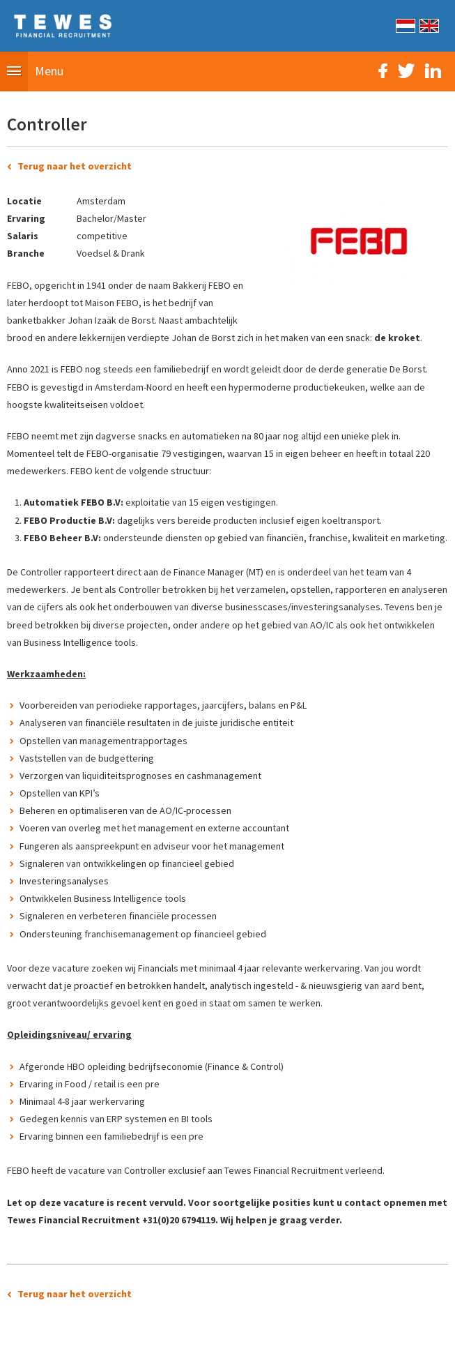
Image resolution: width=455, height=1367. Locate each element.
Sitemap (149, 1349)
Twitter (406, 70)
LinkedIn (433, 70)
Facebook (382, 70)
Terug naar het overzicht (74, 166)
